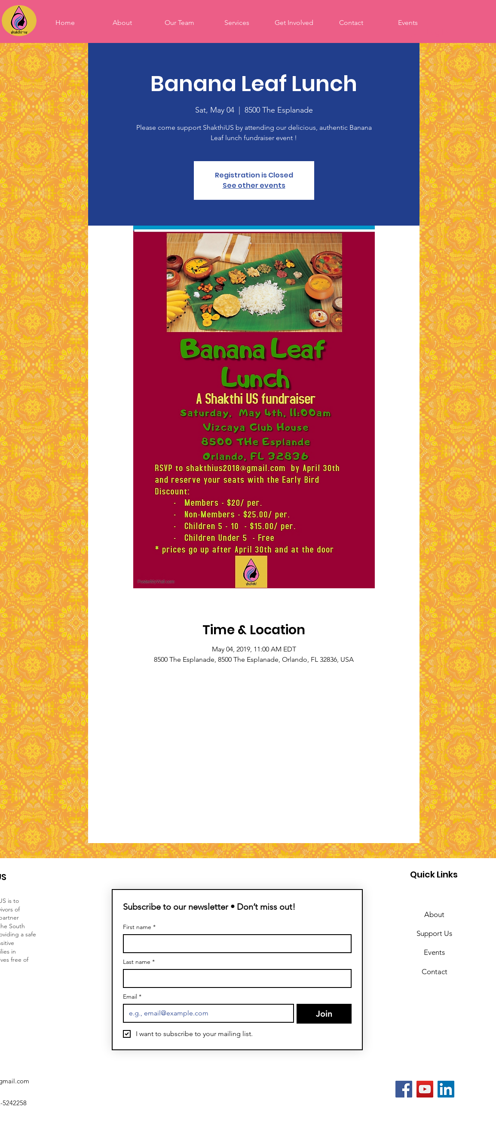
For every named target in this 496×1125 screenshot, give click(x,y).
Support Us (434, 933)
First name (139, 927)
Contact (434, 971)
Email (132, 996)
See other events (254, 185)
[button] (293, 22)
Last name (139, 962)
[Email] (206, 1013)
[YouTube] (424, 1089)
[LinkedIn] (446, 1089)
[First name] (235, 943)
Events (434, 952)
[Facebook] (403, 1089)
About (434, 914)
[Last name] (235, 978)
